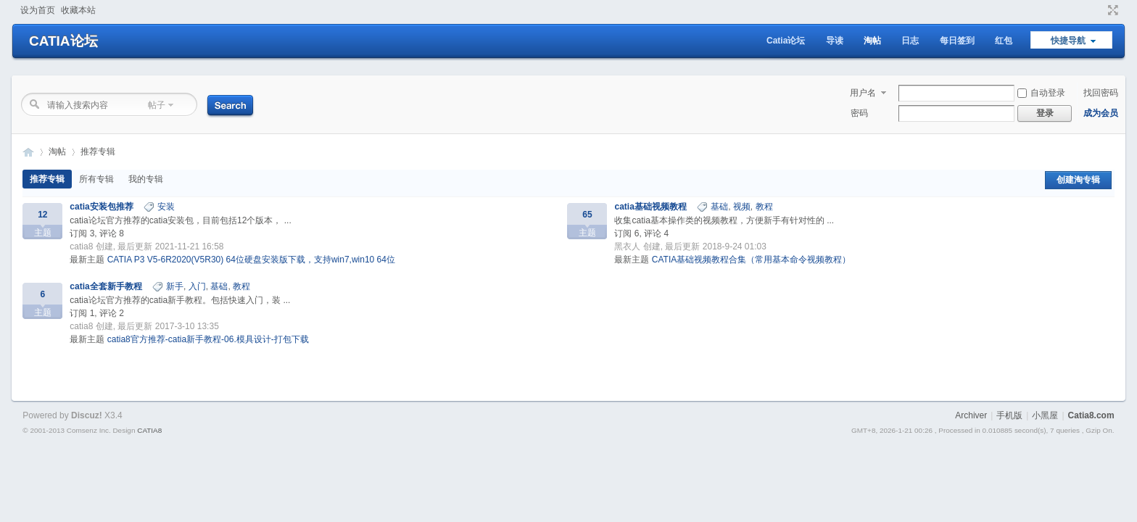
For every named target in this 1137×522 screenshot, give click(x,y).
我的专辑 (145, 179)
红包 (1003, 41)
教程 (764, 207)
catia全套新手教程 (105, 286)
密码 (859, 113)
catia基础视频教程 (650, 207)
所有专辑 (96, 179)
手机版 (1009, 415)
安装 (166, 207)
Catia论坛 (785, 41)
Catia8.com (1091, 415)
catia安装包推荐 (101, 207)
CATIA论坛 (63, 41)
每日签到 (957, 41)
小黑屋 (1045, 415)
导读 (834, 41)
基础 (719, 207)
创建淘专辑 (1078, 180)
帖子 (156, 105)
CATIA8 (149, 430)
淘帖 (872, 41)
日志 (910, 41)
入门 (197, 286)
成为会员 (1100, 113)
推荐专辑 (97, 151)
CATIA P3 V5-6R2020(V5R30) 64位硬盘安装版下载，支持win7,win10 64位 (251, 259)
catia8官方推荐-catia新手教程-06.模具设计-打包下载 (208, 339)
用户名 (863, 93)
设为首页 (37, 10)
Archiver (971, 415)
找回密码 (1100, 93)
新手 (174, 286)
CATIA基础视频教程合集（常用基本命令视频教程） (751, 259)
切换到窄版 (1111, 10)
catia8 (81, 246)
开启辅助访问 (1099, 10)
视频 (742, 207)
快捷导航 (1068, 41)
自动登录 (1041, 93)
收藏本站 (78, 10)
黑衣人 (627, 246)
